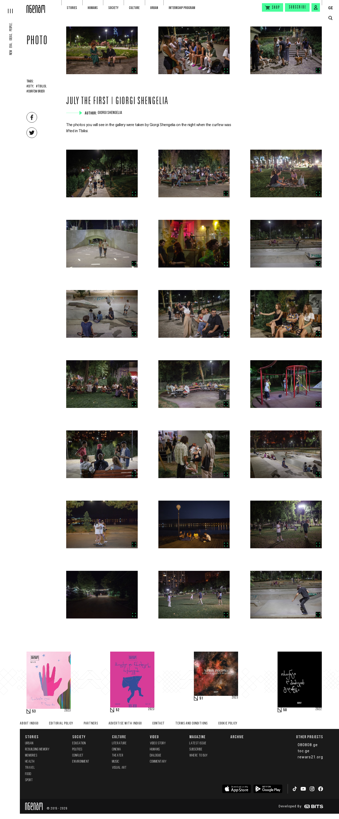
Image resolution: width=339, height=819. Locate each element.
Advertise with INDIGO (125, 723)
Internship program (182, 8)
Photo (37, 41)
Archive (237, 736)
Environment (80, 762)
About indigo (29, 723)
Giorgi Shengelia (110, 113)
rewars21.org (310, 757)
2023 (67, 711)
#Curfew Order (35, 92)
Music (115, 762)
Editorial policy (61, 723)
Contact (158, 723)
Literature (119, 743)
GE (330, 8)
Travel (30, 768)
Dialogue (156, 756)
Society (113, 8)
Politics (77, 749)
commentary (158, 762)
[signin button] (315, 7)
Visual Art (119, 768)
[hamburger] (13, 6)
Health (29, 762)
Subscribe (297, 7)
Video (154, 736)
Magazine (197, 736)
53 (34, 711)
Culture (134, 8)
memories (31, 756)
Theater (117, 756)
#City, (30, 86)
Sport (29, 780)
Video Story (158, 743)
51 (201, 698)
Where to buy (198, 756)
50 (285, 710)
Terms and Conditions (191, 723)
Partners (91, 723)
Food (28, 774)
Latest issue (198, 743)
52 (117, 710)
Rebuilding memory (37, 749)
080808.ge (308, 745)
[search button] (330, 18)
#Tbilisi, (41, 86)
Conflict (77, 756)
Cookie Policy (227, 723)
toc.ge (304, 751)
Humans (93, 8)
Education (79, 743)
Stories (72, 8)
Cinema (116, 749)
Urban (154, 8)
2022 (318, 709)
